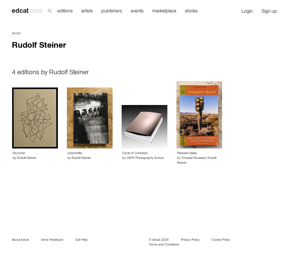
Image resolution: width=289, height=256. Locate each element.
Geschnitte (74, 153)
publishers (111, 11)
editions (65, 11)
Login (247, 12)
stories (191, 11)
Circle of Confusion (135, 153)
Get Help (81, 240)
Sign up (269, 12)
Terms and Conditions (164, 245)
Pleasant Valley (187, 153)
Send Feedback (52, 240)
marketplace (164, 11)
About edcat (20, 240)
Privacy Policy (190, 240)
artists (87, 11)
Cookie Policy (221, 240)
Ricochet (19, 153)
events (137, 11)
